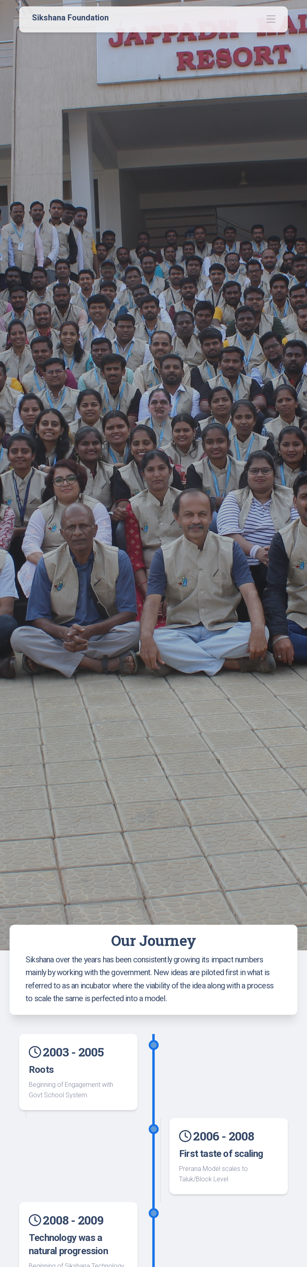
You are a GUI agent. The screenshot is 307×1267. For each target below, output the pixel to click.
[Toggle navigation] (270, 19)
